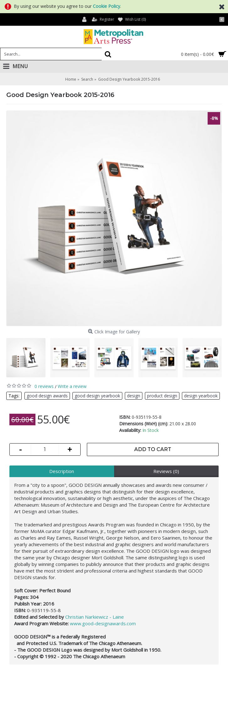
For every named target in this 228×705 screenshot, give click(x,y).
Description (61, 471)
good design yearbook (97, 396)
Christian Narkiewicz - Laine (94, 617)
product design (162, 396)
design (133, 396)
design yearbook (201, 396)
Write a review (72, 386)
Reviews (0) (166, 471)
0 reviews (44, 386)
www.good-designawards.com (103, 623)
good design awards (47, 396)
